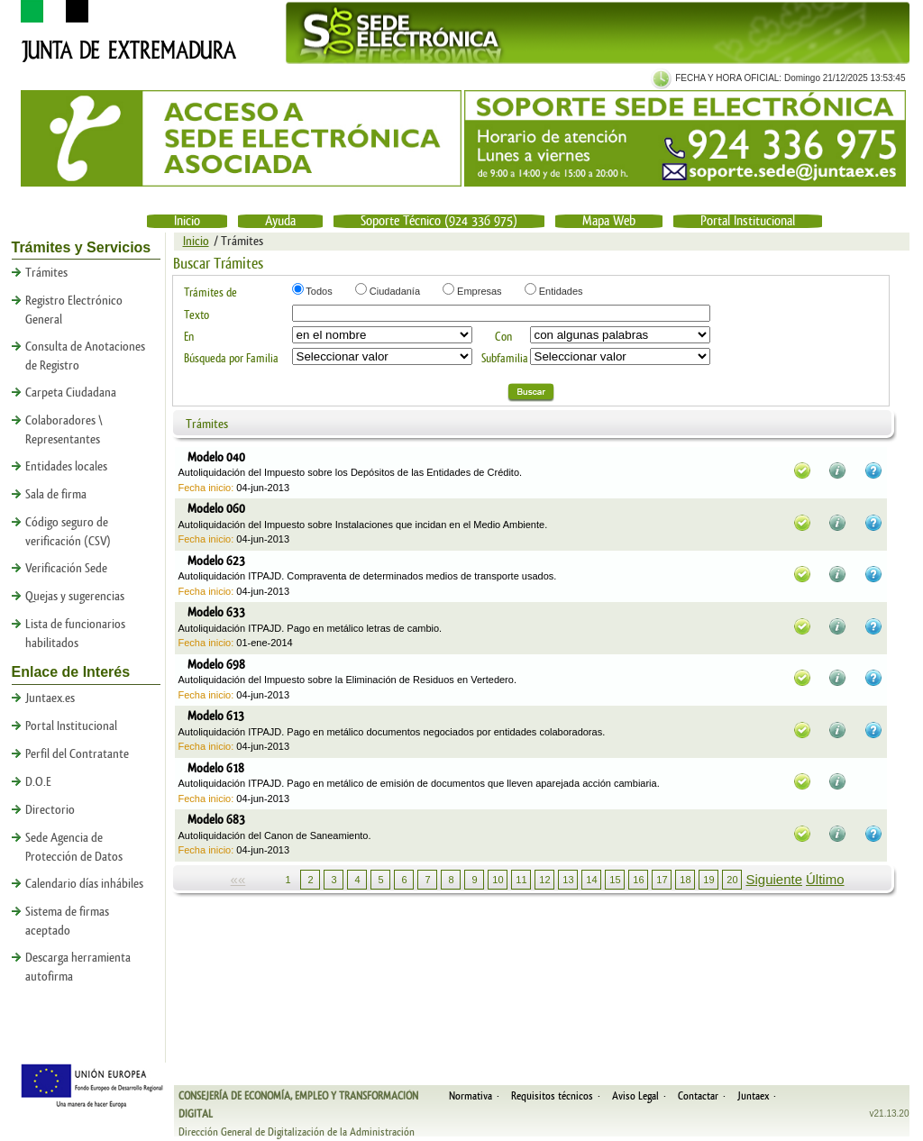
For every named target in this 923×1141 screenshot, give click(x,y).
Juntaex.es (50, 698)
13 (567, 879)
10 (497, 879)
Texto (196, 315)
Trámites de (210, 292)
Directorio (50, 810)
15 (614, 879)
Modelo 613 (215, 716)
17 (661, 879)
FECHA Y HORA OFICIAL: (726, 78)
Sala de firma (56, 494)
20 (732, 879)
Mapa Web (608, 221)
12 (544, 879)
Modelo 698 (216, 665)
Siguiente (773, 879)
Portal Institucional (747, 221)
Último (825, 879)
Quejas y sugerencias (74, 596)
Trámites (46, 273)
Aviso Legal (635, 1096)
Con (503, 336)
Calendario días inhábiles (84, 884)
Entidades (559, 291)
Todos (318, 291)
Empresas (478, 291)
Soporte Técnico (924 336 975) (439, 221)
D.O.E (38, 782)
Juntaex (753, 1096)
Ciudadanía (393, 291)
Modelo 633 (216, 613)
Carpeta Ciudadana (70, 393)
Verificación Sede (66, 568)
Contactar (698, 1096)
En (189, 336)
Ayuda (280, 221)
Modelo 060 (216, 509)
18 (685, 879)
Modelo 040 (216, 458)
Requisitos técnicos (552, 1096)
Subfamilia (504, 358)
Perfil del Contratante (77, 754)
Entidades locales (66, 467)
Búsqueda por (215, 358)
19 (708, 879)
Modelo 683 (216, 820)
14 (591, 879)
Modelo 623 (216, 561)
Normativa (470, 1096)
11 (521, 879)
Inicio (187, 221)
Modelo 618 (215, 768)
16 (638, 879)
